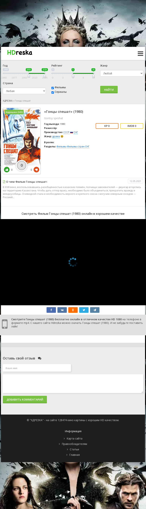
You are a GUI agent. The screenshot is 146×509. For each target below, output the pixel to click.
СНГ (76, 132)
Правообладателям (74, 444)
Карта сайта (74, 438)
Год (5, 65)
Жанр (104, 65)
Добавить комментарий (25, 399)
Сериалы (61, 92)
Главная (74, 455)
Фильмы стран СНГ (78, 146)
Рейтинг (56, 65)
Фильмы (60, 87)
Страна (8, 83)
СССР (66, 132)
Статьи (74, 449)
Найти (109, 89)
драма (56, 136)
